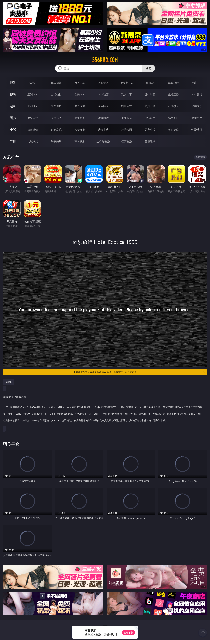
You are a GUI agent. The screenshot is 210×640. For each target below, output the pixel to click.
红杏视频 (126, 141)
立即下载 (128, 632)
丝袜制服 (150, 94)
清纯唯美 (150, 118)
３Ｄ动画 (103, 94)
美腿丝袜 (126, 118)
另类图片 (196, 118)
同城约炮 (32, 141)
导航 (13, 141)
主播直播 (173, 94)
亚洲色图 (56, 118)
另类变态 (196, 106)
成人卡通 (79, 106)
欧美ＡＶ (79, 94)
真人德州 (56, 83)
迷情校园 (126, 129)
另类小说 (150, 129)
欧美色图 (79, 118)
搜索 (148, 68)
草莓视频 (79, 141)
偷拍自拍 (56, 106)
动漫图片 (103, 118)
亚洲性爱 (32, 106)
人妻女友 (79, 129)
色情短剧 (150, 141)
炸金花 (150, 83)
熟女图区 (173, 118)
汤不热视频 (103, 141)
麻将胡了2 (126, 83)
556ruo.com (105, 59)
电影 (13, 106)
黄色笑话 (173, 129)
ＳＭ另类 (196, 94)
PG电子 (32, 83)
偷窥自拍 (32, 118)
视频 (13, 94)
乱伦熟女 (173, 106)
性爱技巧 (196, 129)
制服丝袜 (126, 106)
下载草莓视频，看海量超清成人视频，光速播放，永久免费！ (139, 372)
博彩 (13, 82)
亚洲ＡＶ (32, 94)
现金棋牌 (173, 83)
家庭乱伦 (56, 129)
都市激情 (32, 129)
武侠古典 (103, 129)
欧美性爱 (103, 106)
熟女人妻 (126, 94)
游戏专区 (103, 83)
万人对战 (79, 83)
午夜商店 (56, 141)
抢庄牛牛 (196, 83)
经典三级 (150, 106)
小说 (13, 129)
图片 (13, 117)
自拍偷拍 (56, 94)
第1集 (9, 381)
